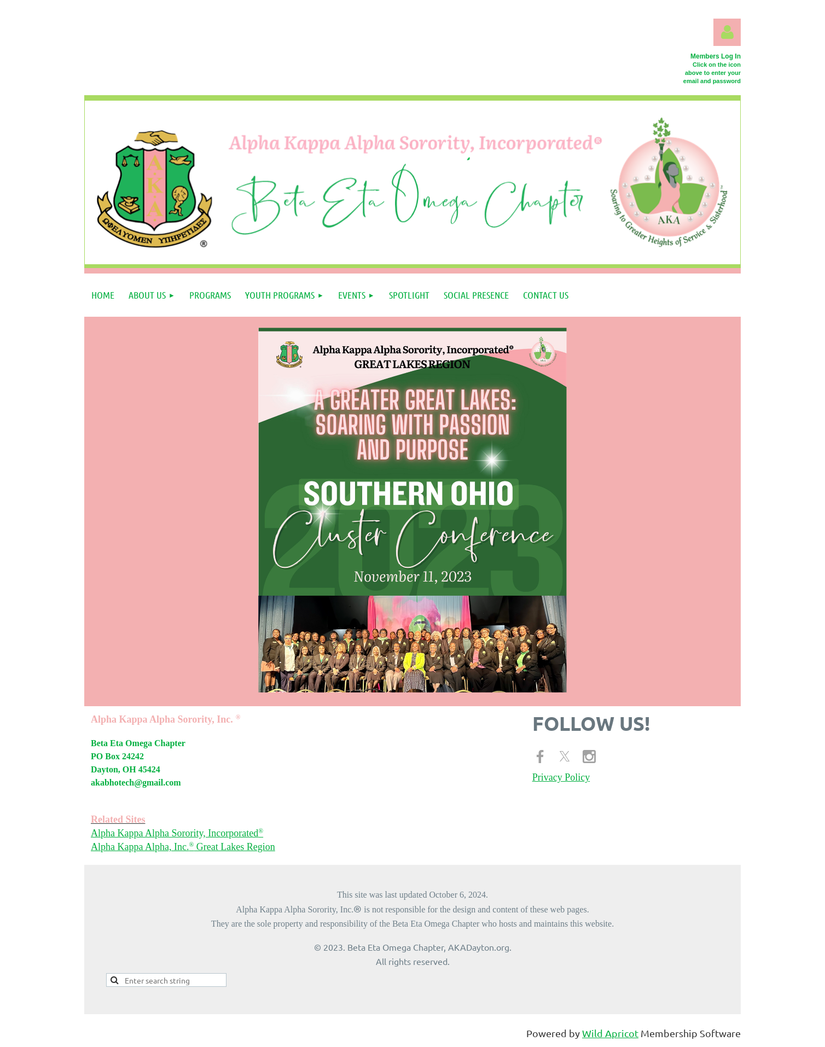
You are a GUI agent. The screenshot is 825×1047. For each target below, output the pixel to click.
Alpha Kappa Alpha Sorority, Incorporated (177, 833)
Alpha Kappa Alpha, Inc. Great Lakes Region (183, 846)
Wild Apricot (610, 1033)
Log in (727, 32)
